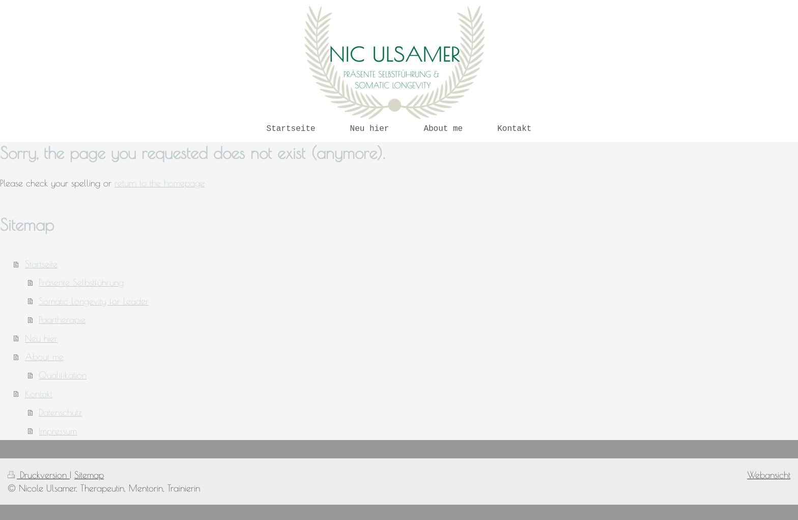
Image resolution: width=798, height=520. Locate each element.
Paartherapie (62, 319)
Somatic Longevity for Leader (94, 301)
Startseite (41, 263)
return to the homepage (160, 182)
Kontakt (38, 393)
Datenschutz (60, 412)
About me (44, 356)
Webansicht (768, 474)
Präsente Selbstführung (81, 282)
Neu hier (41, 338)
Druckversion (39, 474)
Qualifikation (63, 374)
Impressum (58, 430)
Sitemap (89, 474)
